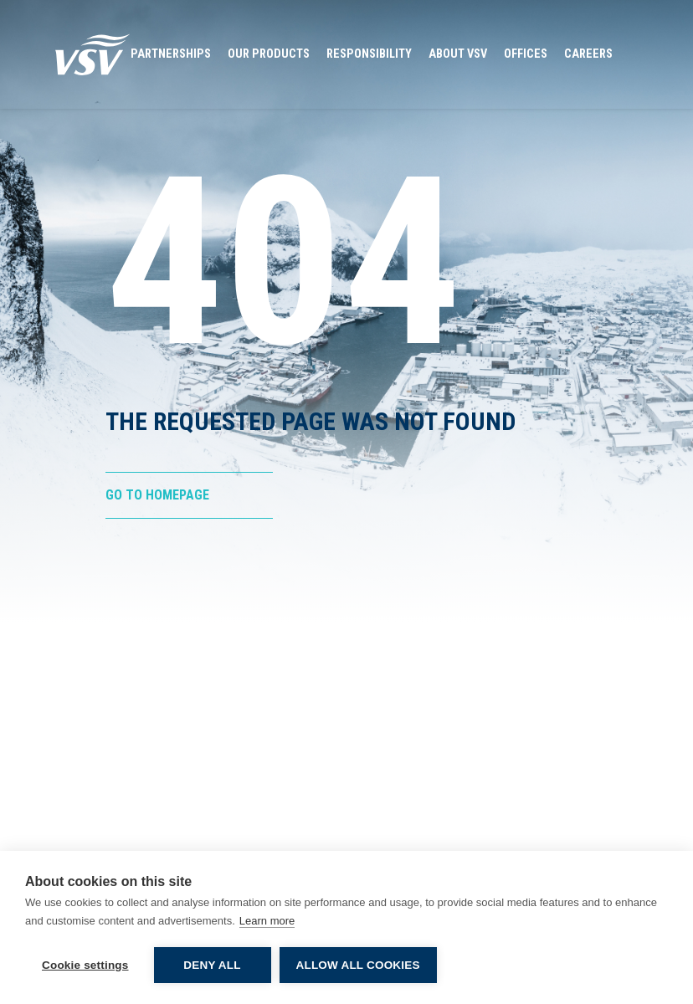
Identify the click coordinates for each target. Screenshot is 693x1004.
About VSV (458, 54)
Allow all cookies (358, 965)
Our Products (269, 54)
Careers (588, 54)
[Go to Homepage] (93, 54)
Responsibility (369, 54)
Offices (525, 54)
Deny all (211, 965)
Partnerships (171, 54)
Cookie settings (85, 965)
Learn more (267, 920)
